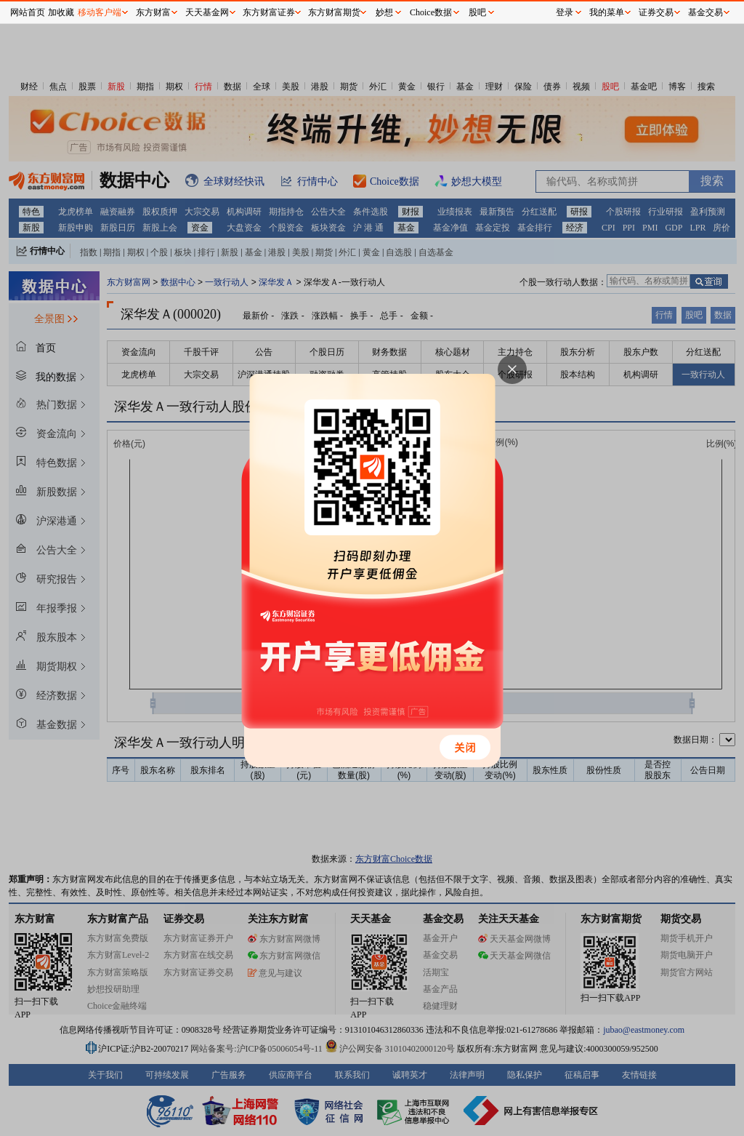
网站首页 (27, 12)
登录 (564, 12)
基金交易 (705, 12)
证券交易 (656, 12)
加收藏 (61, 12)
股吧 (477, 12)
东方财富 (153, 12)
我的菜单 (606, 12)
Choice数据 (431, 12)
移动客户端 (99, 12)
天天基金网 (207, 12)
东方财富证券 (269, 12)
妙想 (384, 12)
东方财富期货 (334, 12)
